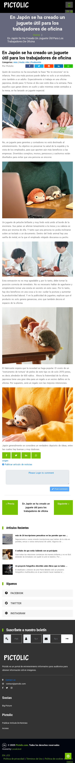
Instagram (15, 613)
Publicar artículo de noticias (17, 464)
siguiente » (63, 503)
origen (5, 460)
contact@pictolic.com (16, 684)
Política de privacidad (13, 758)
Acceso (5, 728)
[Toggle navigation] (69, 5)
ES (72, 11)
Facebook (14, 593)
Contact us (10, 680)
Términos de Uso (34, 758)
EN (67, 11)
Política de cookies (54, 758)
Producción (36, 62)
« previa (10, 503)
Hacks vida (24, 62)
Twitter (13, 603)
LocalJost (16, 749)
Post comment (59, 489)
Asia (15, 62)
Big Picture (7, 706)
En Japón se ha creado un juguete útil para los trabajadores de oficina (36, 507)
